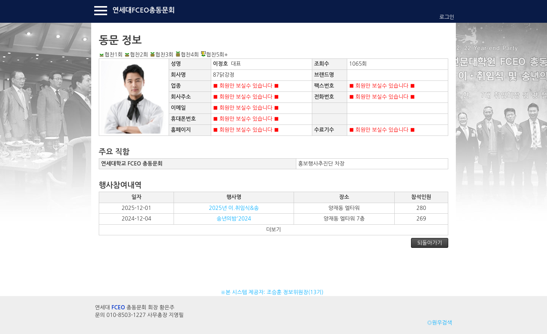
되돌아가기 (429, 243)
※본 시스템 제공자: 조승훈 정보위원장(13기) (274, 292)
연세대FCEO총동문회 (143, 10)
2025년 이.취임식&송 (234, 208)
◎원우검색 (439, 322)
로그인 (446, 17)
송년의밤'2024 (234, 218)
